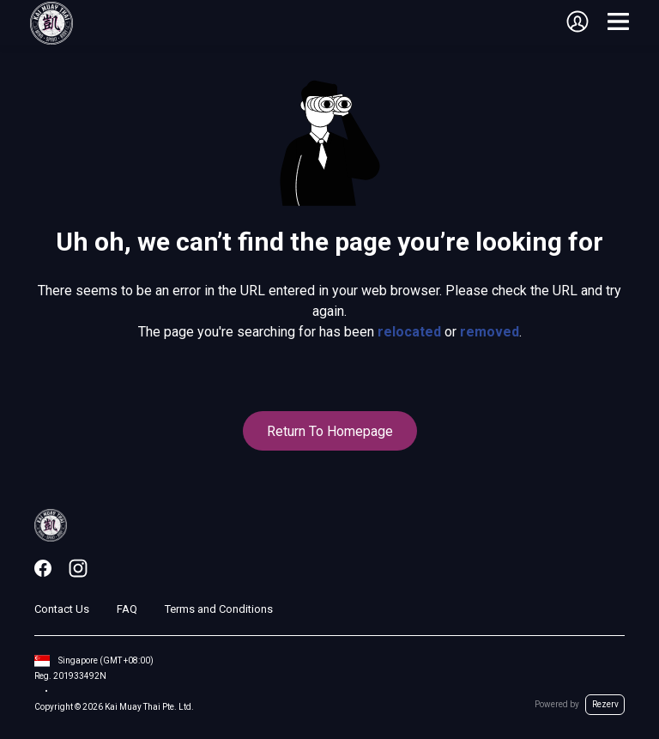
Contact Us (61, 609)
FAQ (127, 609)
